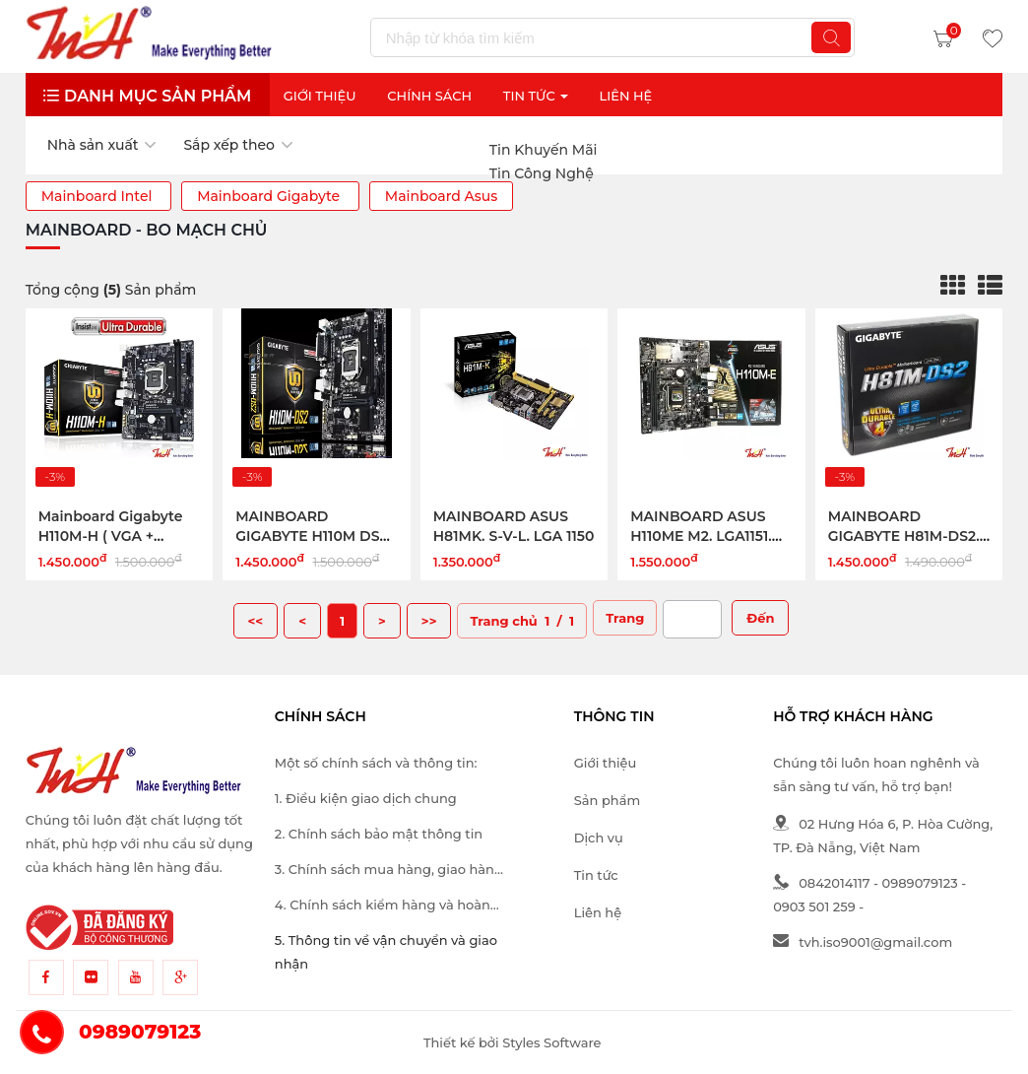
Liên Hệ (625, 95)
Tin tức (596, 875)
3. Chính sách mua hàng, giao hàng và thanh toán (389, 871)
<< (256, 621)
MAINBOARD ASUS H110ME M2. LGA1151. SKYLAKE (701, 536)
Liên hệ (597, 912)
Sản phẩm (607, 800)
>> (429, 621)
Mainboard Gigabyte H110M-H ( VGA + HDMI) (110, 536)
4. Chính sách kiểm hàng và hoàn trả (382, 906)
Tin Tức (535, 95)
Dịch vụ (598, 837)
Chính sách (429, 95)
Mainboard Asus (441, 196)
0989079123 (920, 883)
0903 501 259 (814, 906)
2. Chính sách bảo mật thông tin (378, 833)
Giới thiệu (320, 95)
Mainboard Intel (98, 196)
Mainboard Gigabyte (270, 196)
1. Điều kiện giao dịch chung (366, 798)
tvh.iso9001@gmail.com (862, 942)
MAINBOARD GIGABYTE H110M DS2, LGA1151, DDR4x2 (313, 536)
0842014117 (821, 883)
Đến (760, 618)
